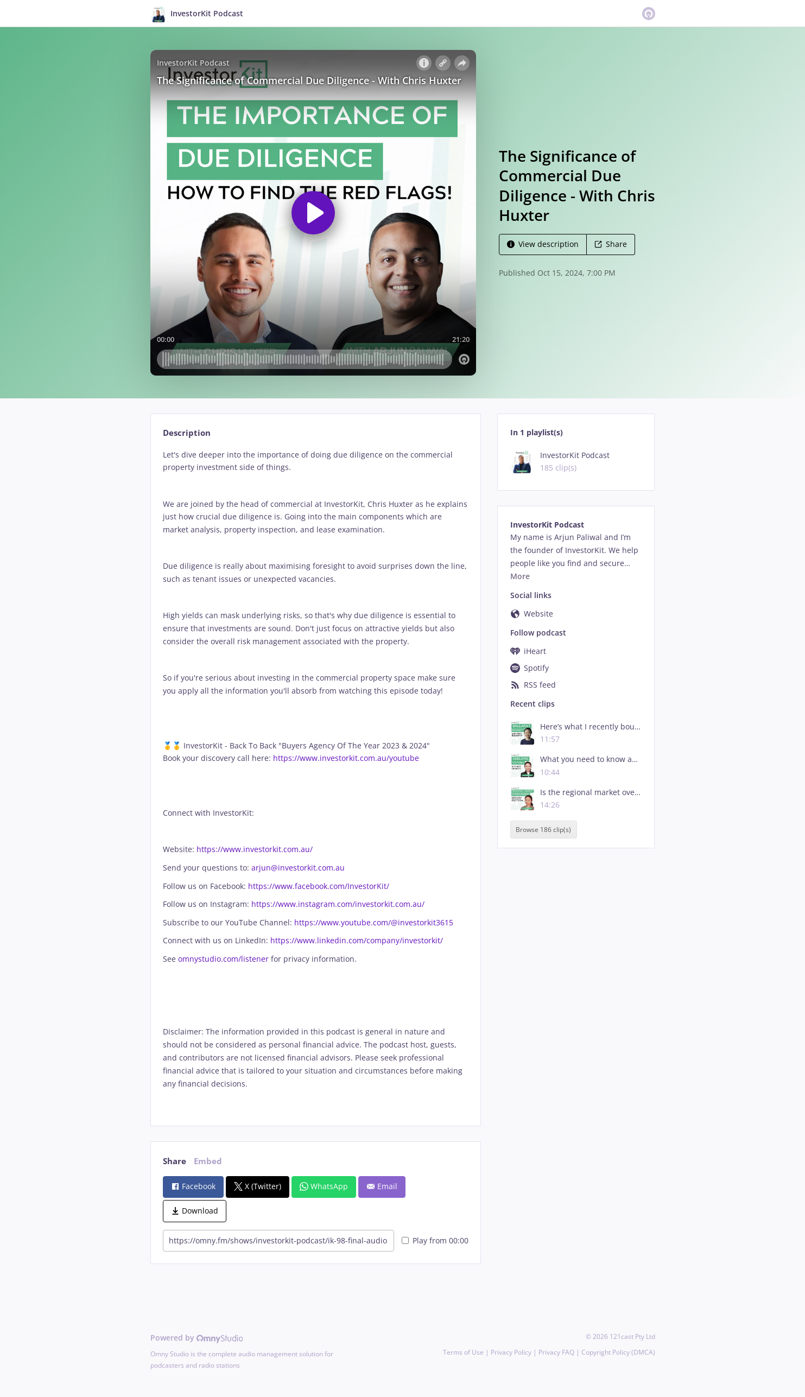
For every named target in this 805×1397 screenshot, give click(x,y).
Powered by (196, 1337)
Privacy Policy (511, 1352)
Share (610, 244)
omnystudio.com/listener (223, 959)
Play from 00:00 (435, 1240)
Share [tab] (174, 1161)
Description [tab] (187, 433)
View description (543, 244)
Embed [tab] (208, 1161)
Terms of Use (463, 1352)
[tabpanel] (315, 778)
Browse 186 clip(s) (543, 829)
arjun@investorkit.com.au (298, 867)
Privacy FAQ (556, 1352)
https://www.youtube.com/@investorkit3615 (373, 922)
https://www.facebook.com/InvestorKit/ (318, 886)
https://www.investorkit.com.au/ (255, 849)
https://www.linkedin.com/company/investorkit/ (356, 940)
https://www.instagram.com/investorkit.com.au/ (337, 904)
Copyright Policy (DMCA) (618, 1352)
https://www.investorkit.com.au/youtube (346, 758)
